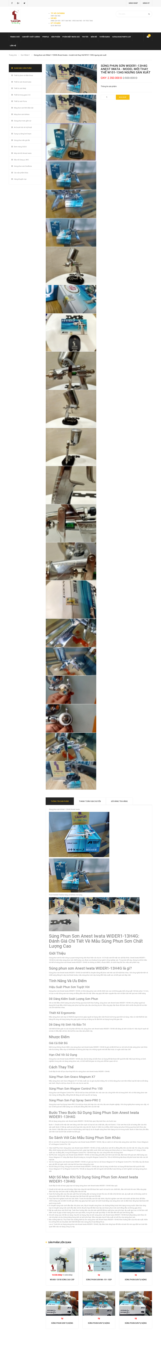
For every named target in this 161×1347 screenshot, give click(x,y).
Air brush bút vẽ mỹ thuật (23, 127)
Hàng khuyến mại (20, 179)
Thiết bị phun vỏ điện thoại (23, 75)
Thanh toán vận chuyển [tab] (90, 801)
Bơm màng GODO (20, 147)
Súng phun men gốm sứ (22, 121)
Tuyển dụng (104, 37)
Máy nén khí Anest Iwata (22, 153)
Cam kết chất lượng (31, 37)
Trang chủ (15, 37)
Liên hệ (13, 46)
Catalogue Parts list (121, 37)
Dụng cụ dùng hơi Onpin (22, 134)
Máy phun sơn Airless (21, 114)
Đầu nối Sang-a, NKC (21, 160)
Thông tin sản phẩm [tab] (60, 801)
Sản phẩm (55, 37)
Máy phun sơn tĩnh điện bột (23, 108)
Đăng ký (146, 3)
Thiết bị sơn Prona (20, 101)
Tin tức (85, 37)
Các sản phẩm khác (21, 173)
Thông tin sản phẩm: (109, 86)
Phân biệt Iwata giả (71, 37)
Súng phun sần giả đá (22, 140)
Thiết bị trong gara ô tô (22, 95)
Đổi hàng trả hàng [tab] (119, 801)
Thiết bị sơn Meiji (20, 88)
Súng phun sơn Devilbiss (23, 166)
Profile (45, 37)
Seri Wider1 (25, 55)
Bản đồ (94, 37)
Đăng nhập (133, 3)
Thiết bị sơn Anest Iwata (22, 82)
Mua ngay (122, 97)
